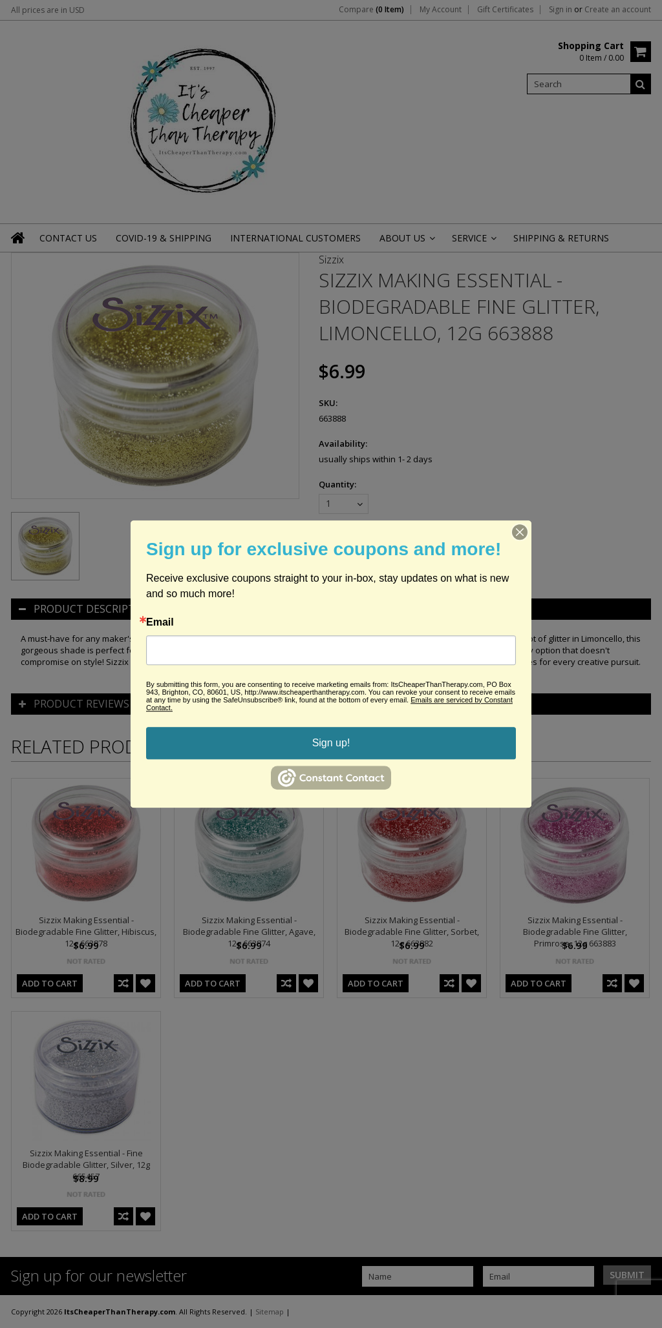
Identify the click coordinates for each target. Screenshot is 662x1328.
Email (160, 622)
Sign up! (331, 742)
